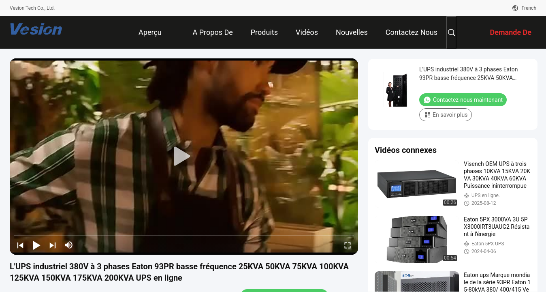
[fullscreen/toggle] (347, 245)
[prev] (20, 245)
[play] (184, 156)
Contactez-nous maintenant (463, 99)
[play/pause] (36, 245)
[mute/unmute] (69, 245)
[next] (53, 245)
